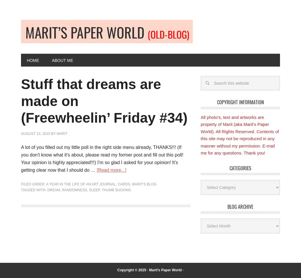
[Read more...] (111, 170)
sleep (94, 190)
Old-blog (107, 31)
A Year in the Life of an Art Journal (81, 184)
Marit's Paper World (165, 270)
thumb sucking (116, 190)
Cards (124, 184)
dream (53, 190)
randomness (74, 190)
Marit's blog (144, 184)
